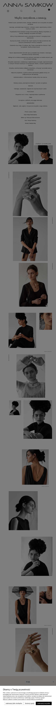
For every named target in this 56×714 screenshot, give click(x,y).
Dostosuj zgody (29, 703)
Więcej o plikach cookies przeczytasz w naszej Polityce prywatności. (23, 699)
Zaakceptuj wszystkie (43, 703)
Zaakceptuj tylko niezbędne (14, 703)
